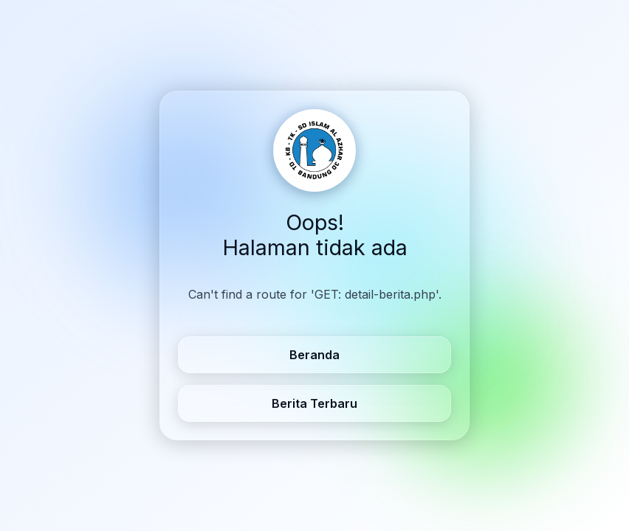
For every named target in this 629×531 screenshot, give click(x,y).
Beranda (314, 354)
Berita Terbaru (314, 403)
